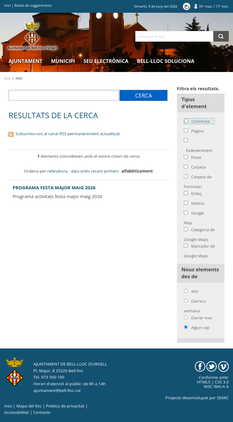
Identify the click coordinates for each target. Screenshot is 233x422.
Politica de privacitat (65, 406)
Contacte (41, 412)
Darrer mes (201, 318)
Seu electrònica (105, 60)
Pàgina (197, 131)
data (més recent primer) (94, 171)
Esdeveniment (199, 150)
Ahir (195, 291)
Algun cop (200, 327)
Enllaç (196, 193)
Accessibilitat (16, 412)
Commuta (200, 121)
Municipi (63, 60)
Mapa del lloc (29, 406)
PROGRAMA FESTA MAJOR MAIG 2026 (54, 187)
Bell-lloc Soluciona (165, 60)
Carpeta (198, 167)
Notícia (197, 203)
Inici (7, 5)
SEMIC (223, 397)
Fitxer (196, 157)
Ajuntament (25, 60)
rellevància (57, 171)
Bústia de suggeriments (33, 5)
